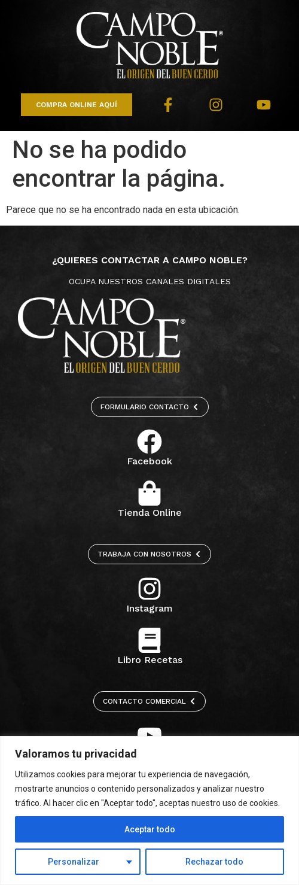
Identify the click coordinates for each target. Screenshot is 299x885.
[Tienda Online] (149, 493)
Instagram (149, 608)
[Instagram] (149, 588)
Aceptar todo (149, 829)
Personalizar (73, 861)
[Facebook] (149, 441)
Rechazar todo (214, 861)
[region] (149, 810)
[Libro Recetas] (149, 640)
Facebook (149, 461)
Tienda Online (150, 512)
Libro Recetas (149, 659)
